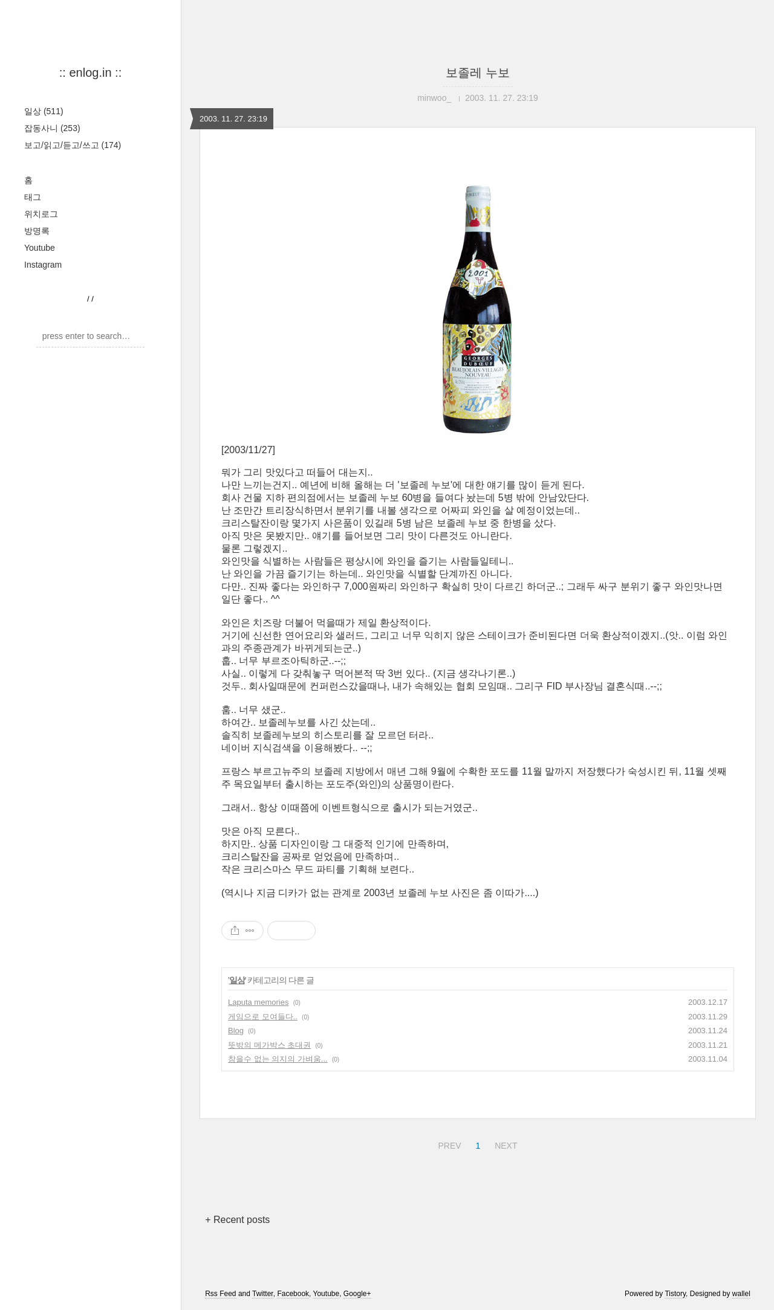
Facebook (293, 1293)
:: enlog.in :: (90, 72)
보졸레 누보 (478, 72)
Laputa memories (258, 1002)
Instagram (43, 264)
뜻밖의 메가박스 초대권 (269, 1045)
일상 (43, 111)
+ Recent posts (237, 1220)
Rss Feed (220, 1293)
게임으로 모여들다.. (263, 1016)
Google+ (357, 1293)
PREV (448, 1143)
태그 (32, 197)
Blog (236, 1030)
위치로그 (41, 214)
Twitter (262, 1293)
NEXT (504, 1143)
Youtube (39, 248)
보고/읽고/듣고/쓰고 (72, 145)
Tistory (675, 1293)
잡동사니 (52, 128)
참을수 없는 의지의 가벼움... (278, 1058)
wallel (741, 1293)
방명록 (37, 231)
